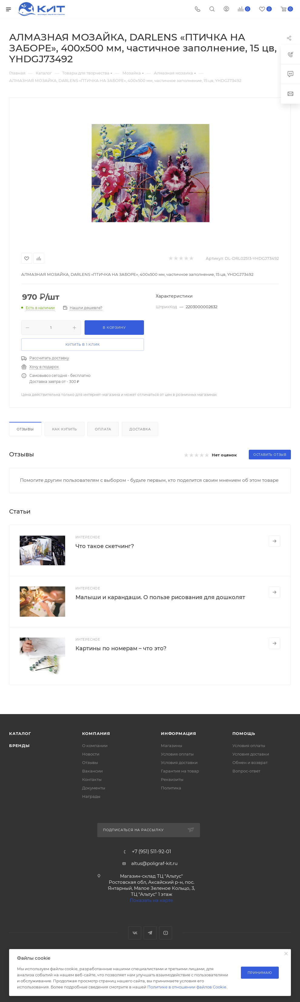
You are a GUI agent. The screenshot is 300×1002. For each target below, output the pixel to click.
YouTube (165, 932)
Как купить (64, 429)
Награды (91, 796)
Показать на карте (151, 900)
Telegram (150, 932)
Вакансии (92, 771)
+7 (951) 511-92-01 (151, 851)
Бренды (19, 745)
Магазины (171, 745)
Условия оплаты (177, 754)
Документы (93, 787)
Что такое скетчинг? (104, 546)
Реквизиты (172, 779)
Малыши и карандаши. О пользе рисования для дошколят (160, 597)
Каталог (20, 733)
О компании (95, 745)
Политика (171, 787)
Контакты (92, 779)
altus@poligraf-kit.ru (154, 863)
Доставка (140, 429)
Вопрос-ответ (246, 771)
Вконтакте (134, 932)
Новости (90, 754)
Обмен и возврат (250, 762)
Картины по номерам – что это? (120, 648)
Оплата (103, 429)
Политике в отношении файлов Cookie (186, 986)
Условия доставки (179, 762)
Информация (178, 733)
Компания (96, 733)
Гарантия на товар (180, 771)
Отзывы (25, 429)
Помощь (243, 733)
